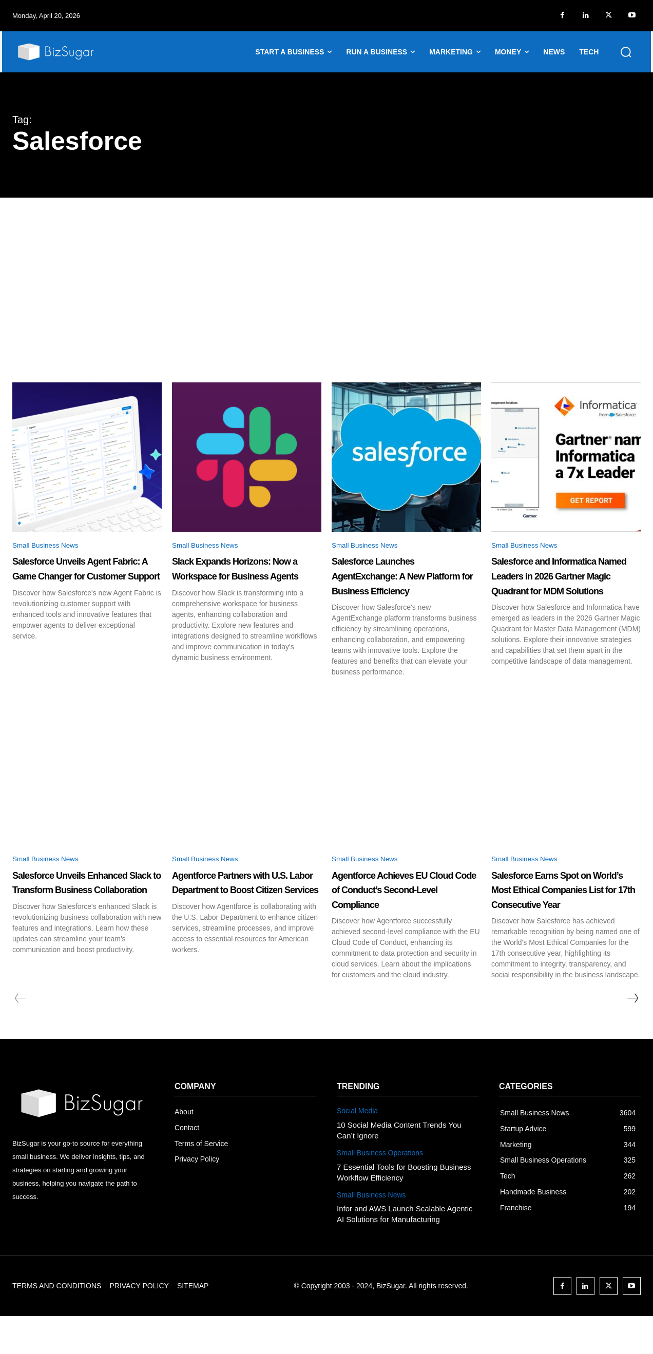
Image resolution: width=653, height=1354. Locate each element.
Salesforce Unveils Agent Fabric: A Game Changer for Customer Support (86, 577)
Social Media (357, 1148)
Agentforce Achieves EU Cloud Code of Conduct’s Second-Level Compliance (405, 919)
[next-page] (632, 1036)
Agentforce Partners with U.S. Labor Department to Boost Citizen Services (246, 911)
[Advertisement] (326, 274)
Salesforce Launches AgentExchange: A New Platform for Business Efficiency (401, 584)
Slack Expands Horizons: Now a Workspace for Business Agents (246, 577)
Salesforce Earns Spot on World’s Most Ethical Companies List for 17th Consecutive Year (566, 919)
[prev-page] (20, 1036)
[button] (626, 52)
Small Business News (51, 546)
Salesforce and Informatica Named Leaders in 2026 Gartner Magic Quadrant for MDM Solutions (564, 592)
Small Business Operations (380, 1190)
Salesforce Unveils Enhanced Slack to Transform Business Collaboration (71, 919)
